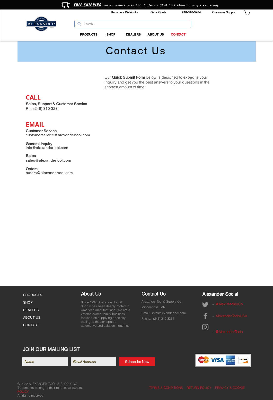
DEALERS (31, 310)
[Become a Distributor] (125, 12)
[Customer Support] (224, 12)
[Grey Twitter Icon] (205, 304)
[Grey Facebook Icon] (205, 316)
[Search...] (132, 24)
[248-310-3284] (191, 12)
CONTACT (31, 325)
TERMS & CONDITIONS (166, 388)
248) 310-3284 (164, 318)
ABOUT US (31, 317)
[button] (247, 12)
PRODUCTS (32, 295)
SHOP (28, 302)
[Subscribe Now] (137, 361)
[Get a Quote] (158, 12)
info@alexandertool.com (169, 313)
